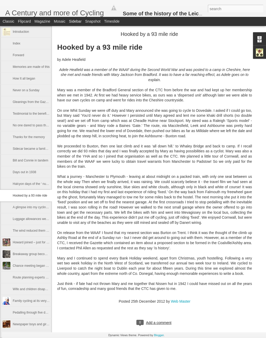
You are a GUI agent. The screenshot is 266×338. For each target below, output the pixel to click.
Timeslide (111, 21)
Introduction (21, 32)
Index (16, 43)
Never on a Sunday (26, 90)
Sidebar (75, 21)
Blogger (159, 335)
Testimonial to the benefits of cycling (38, 113)
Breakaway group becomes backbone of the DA (46, 254)
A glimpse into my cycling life (32, 207)
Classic (8, 21)
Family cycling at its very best (33, 301)
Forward (18, 55)
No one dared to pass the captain (36, 125)
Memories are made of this (31, 67)
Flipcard (24, 21)
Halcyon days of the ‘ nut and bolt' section (41, 184)
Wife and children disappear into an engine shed (46, 289)
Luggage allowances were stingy (35, 219)
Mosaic (59, 21)
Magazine (42, 21)
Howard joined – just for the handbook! (39, 242)
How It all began (24, 78)
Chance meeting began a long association (42, 266)
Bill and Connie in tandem (30, 160)
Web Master (180, 301)
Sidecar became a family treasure (36, 149)
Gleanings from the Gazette (32, 102)
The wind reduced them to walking (36, 230)
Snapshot (93, 21)
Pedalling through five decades (34, 312)
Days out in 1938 (24, 172)
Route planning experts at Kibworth (37, 277)
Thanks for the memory (29, 137)
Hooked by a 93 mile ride (30, 195)
